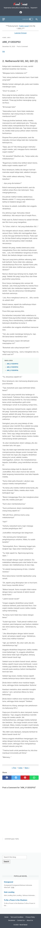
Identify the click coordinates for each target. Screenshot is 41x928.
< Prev (14, 768)
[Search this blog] (14, 857)
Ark (3, 52)
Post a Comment (22, 46)
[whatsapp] (34, 778)
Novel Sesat (23, 925)
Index (20, 768)
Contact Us (21, 920)
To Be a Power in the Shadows (15, 900)
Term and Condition (16, 917)
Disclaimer (11, 920)
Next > (27, 768)
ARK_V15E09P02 (12, 367)
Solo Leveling (9, 892)
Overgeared (8, 882)
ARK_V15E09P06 (12, 370)
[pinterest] (25, 778)
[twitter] (16, 778)
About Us (30, 920)
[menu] (4, 19)
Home (6, 917)
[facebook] (20, 12)
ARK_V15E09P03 (12, 364)
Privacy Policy (30, 917)
